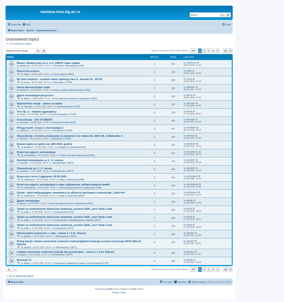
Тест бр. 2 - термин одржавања (36, 111)
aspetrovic (25, 65)
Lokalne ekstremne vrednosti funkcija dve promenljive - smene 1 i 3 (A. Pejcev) (65, 251)
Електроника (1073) (64, 212)
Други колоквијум (28, 200)
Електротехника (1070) (68, 106)
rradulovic (24, 130)
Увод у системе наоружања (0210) (77, 155)
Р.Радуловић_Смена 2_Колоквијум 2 (40, 127)
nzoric (22, 114)
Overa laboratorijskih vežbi (33, 87)
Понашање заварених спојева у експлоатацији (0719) (81, 263)
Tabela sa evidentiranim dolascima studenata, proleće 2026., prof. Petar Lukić (64, 208)
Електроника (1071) (64, 228)
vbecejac (28, 106)
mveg (26, 82)
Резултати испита (28, 71)
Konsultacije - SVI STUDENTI (34, 119)
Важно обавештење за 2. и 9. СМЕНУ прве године (48, 62)
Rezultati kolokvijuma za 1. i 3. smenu (40, 160)
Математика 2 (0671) (63, 163)
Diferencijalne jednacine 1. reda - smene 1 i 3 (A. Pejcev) (51, 233)
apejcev (27, 236)
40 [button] (225, 51)
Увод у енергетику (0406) (71, 179)
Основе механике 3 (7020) (63, 114)
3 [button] (208, 51)
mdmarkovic (30, 155)
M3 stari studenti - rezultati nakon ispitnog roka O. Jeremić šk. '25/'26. (60, 79)
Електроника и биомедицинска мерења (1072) (77, 220)
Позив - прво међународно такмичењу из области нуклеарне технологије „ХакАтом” (71, 192)
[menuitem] (26, 24)
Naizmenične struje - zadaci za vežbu (39, 103)
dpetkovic (28, 147)
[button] (193, 50)
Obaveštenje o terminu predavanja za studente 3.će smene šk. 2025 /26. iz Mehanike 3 (69, 135)
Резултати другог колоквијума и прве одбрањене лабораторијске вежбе (63, 184)
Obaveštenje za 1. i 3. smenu (34, 168)
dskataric (24, 90)
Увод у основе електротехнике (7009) (71, 90)
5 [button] (217, 51)
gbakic (27, 263)
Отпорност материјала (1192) (69, 65)
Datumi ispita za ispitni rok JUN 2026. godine (44, 144)
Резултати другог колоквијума (36, 152)
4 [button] (213, 51)
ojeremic (24, 138)
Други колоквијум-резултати (35, 95)
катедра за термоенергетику (72, 147)
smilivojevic (29, 179)
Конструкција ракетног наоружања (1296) (81, 187)
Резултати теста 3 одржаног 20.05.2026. (42, 176)
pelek (26, 74)
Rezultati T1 (24, 260)
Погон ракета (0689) (64, 74)
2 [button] (204, 51)
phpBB (109, 289)
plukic (26, 212)
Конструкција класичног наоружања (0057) (76, 98)
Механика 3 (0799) (63, 82)
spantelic (24, 163)
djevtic (27, 98)
